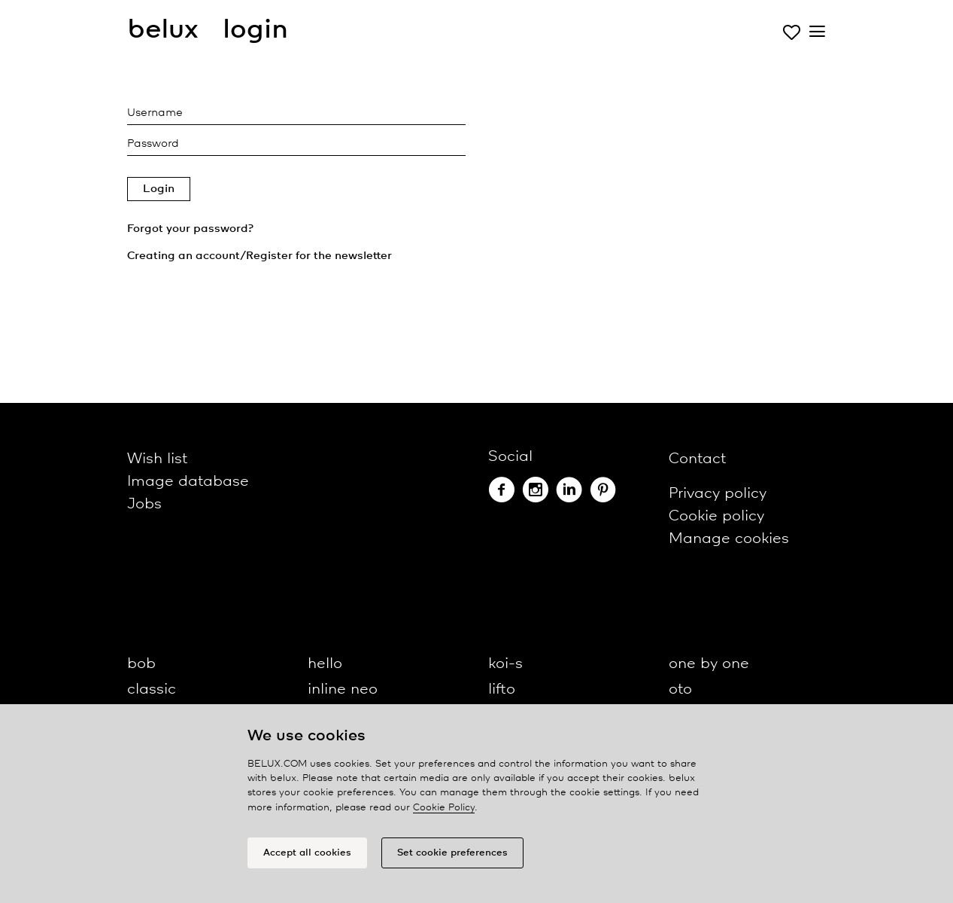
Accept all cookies (307, 853)
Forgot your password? (190, 229)
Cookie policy (716, 516)
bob (141, 664)
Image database (188, 481)
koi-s (505, 664)
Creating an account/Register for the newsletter (259, 256)
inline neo (343, 689)
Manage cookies (729, 539)
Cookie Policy (444, 808)
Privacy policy (717, 494)
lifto (501, 689)
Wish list (157, 459)
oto (680, 689)
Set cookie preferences (452, 853)
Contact (697, 459)
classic (151, 689)
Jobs (144, 504)
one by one (709, 664)
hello (325, 664)
